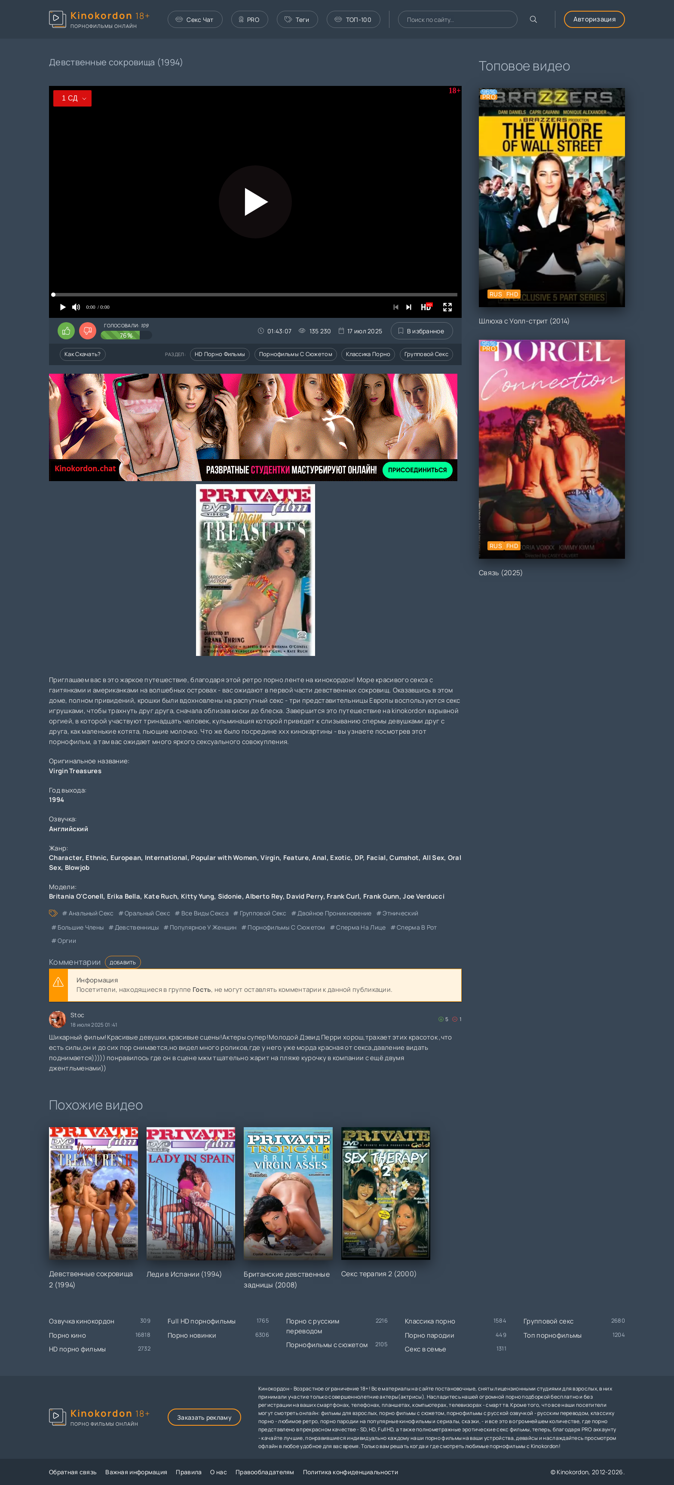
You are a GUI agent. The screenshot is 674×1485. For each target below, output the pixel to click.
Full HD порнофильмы (202, 1321)
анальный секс (91, 913)
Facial (376, 857)
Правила (189, 1472)
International (166, 857)
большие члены (81, 927)
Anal (319, 857)
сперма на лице (361, 927)
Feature (296, 857)
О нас (218, 1472)
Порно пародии (429, 1335)
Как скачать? (82, 354)
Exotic (340, 857)
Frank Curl (343, 896)
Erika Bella (123, 896)
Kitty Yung (197, 896)
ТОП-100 (352, 19)
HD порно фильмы (220, 354)
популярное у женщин (203, 927)
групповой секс (263, 913)
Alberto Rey (263, 896)
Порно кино (67, 1335)
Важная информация (136, 1472)
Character (65, 857)
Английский (68, 828)
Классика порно (368, 354)
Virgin (269, 857)
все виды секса (205, 913)
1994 (56, 799)
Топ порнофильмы (553, 1335)
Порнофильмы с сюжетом (295, 354)
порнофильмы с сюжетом (286, 927)
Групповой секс (426, 354)
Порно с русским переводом (313, 1326)
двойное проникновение (334, 913)
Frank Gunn (381, 896)
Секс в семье (426, 1349)
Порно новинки (192, 1335)
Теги (297, 19)
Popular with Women (224, 857)
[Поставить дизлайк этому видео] (87, 330)
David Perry (304, 896)
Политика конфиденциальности (350, 1472)
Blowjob (77, 867)
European (125, 857)
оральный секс (147, 913)
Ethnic (96, 857)
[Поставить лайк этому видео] (66, 330)
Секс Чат (194, 19)
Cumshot (404, 857)
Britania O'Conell (76, 896)
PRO (249, 19)
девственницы (137, 927)
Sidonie (230, 896)
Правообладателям (265, 1472)
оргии (67, 940)
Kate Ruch (161, 896)
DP (359, 857)
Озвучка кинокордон (81, 1321)
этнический (400, 913)
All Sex (433, 857)
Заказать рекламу (204, 1417)
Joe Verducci (423, 896)
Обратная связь (73, 1472)
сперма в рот (417, 927)
